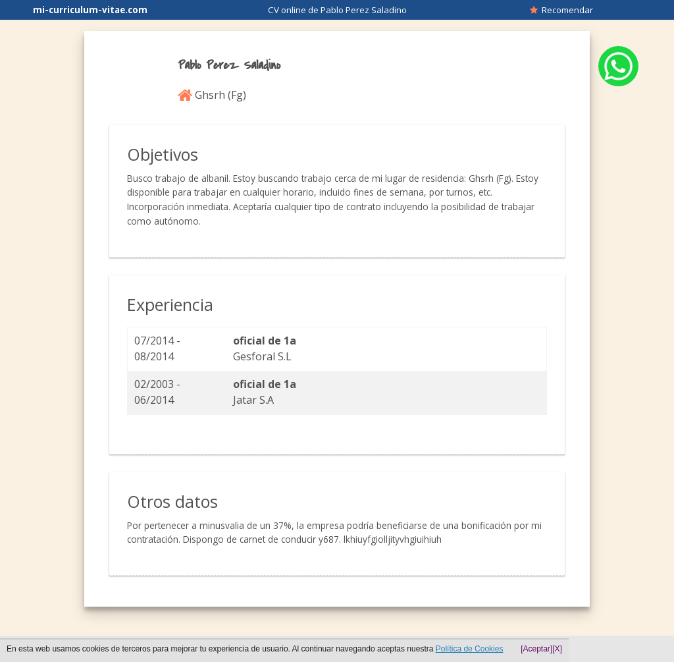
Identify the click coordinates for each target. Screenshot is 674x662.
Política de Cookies (470, 648)
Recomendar (561, 10)
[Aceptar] (536, 648)
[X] (557, 648)
